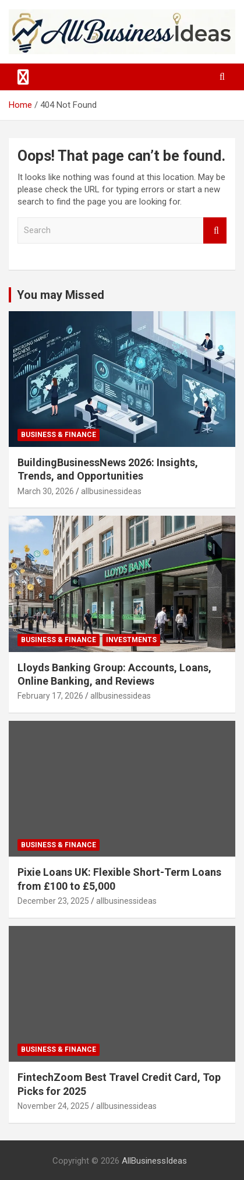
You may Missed (60, 295)
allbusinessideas (111, 491)
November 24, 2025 (53, 1106)
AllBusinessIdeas (154, 1161)
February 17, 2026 (50, 695)
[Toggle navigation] (23, 77)
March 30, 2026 (45, 491)
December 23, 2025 (53, 901)
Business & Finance (58, 435)
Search (215, 230)
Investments (131, 640)
